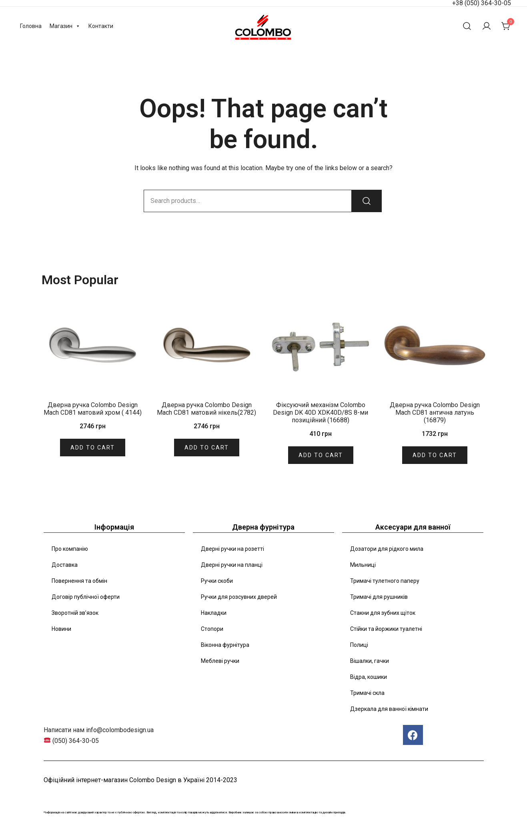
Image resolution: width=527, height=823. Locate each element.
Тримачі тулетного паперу (384, 581)
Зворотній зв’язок (75, 613)
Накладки (213, 613)
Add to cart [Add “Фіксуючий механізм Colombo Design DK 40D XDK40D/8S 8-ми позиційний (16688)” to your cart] (321, 455)
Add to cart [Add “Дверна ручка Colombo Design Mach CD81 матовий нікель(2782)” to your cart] (206, 447)
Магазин (65, 26)
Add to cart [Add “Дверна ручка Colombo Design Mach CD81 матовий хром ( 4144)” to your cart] (92, 447)
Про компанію (70, 549)
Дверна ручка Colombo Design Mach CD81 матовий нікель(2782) (206, 408)
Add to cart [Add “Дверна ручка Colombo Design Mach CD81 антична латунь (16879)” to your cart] (435, 455)
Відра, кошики (368, 677)
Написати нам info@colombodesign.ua (99, 730)
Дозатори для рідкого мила (386, 549)
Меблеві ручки (220, 661)
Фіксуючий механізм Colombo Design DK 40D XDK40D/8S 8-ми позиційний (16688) (320, 412)
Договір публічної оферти (86, 597)
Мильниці (363, 565)
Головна (31, 26)
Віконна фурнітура (225, 645)
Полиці (359, 645)
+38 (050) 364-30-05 (481, 3)
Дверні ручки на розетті (232, 549)
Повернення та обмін (79, 581)
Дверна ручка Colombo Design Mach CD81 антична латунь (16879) (435, 412)
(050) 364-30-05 (75, 741)
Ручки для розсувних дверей (239, 597)
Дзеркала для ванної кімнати (389, 709)
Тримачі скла (367, 693)
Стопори (212, 629)
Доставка (65, 565)
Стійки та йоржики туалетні (386, 629)
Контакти (100, 26)
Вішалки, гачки (369, 661)
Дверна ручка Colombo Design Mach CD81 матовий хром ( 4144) (93, 408)
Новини (61, 629)
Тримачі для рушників (379, 597)
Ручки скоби (217, 581)
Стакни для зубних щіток (382, 613)
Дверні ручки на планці (231, 565)
